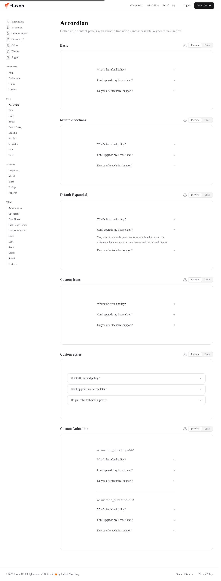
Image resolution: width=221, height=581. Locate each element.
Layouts (12, 89)
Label (11, 241)
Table (11, 149)
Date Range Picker (18, 225)
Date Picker (14, 219)
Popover (13, 193)
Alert (11, 110)
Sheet (11, 181)
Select (12, 253)
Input (11, 236)
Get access (204, 5)
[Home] (14, 5)
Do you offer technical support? (136, 90)
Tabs (11, 155)
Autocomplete (15, 208)
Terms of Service (184, 574)
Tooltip (12, 187)
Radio (11, 247)
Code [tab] (207, 45)
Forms (12, 84)
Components (136, 5)
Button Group (15, 127)
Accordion (14, 105)
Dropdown (14, 170)
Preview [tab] (195, 45)
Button (12, 121)
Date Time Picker (17, 230)
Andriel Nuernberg (70, 574)
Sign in (187, 5)
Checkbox (14, 214)
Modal (12, 176)
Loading (13, 133)
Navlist (12, 138)
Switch (12, 258)
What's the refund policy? (136, 69)
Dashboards (14, 78)
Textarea (13, 264)
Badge (12, 116)
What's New (153, 5)
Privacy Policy (205, 574)
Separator (13, 144)
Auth (11, 73)
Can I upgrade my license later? (136, 80)
